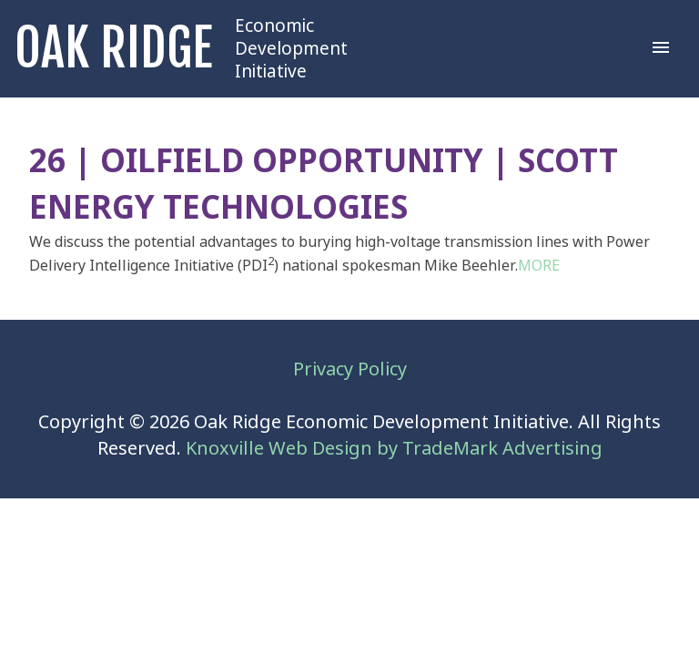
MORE (539, 265)
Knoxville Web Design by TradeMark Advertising (394, 449)
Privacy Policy (350, 369)
